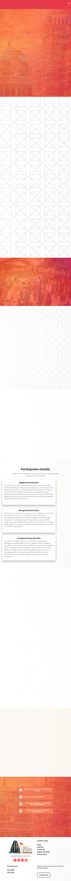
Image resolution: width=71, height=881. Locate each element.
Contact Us (41, 849)
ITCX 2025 (10, 870)
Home (39, 845)
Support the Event (43, 852)
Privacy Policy (42, 854)
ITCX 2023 (10, 872)
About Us (40, 847)
